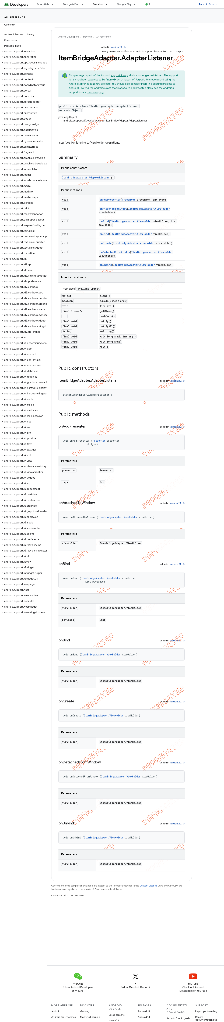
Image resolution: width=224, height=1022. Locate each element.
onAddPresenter (110, 199)
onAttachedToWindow (113, 208)
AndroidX (111, 79)
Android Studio (208, 4)
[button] (23, 51)
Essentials (43, 4)
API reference (14, 17)
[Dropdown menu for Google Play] (136, 4)
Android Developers (68, 36)
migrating (146, 83)
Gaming (84, 1011)
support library (119, 75)
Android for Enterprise (63, 1016)
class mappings (95, 92)
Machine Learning (90, 1016)
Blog (152, 4)
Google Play (124, 4)
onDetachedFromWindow (115, 252)
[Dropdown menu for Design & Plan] (84, 4)
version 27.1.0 (177, 564)
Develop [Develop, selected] (98, 4)
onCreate (106, 243)
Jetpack (140, 79)
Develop (87, 36)
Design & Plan (71, 4)
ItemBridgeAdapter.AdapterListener (86, 177)
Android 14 (144, 1016)
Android (55, 1011)
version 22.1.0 (118, 47)
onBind (104, 221)
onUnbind (106, 264)
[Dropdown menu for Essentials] (54, 4)
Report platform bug (206, 1011)
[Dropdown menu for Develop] (108, 4)
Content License (148, 885)
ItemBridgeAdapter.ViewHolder (149, 208)
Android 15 (144, 1011)
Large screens (116, 1014)
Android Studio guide (178, 1018)
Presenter (128, 199)
